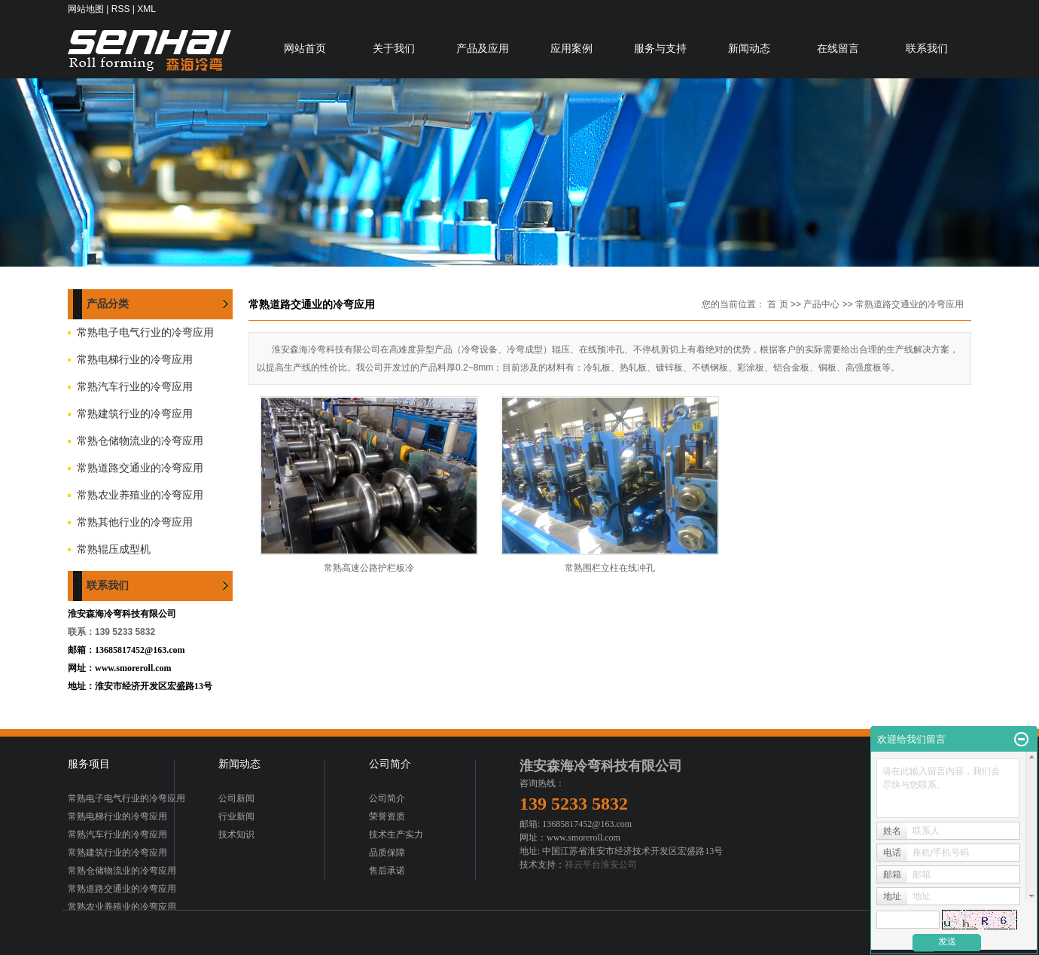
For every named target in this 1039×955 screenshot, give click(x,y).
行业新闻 (236, 816)
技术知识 (236, 834)
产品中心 (821, 304)
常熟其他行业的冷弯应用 (135, 522)
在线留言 (838, 48)
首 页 (777, 304)
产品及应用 (482, 48)
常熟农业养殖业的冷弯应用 (140, 495)
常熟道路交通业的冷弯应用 (140, 468)
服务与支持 (660, 48)
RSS (120, 9)
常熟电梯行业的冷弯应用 (135, 359)
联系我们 (927, 48)
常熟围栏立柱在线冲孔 (610, 568)
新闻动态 (749, 48)
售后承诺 (387, 870)
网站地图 (86, 9)
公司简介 (387, 798)
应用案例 (571, 48)
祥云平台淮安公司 (601, 864)
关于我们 (394, 48)
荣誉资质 (387, 816)
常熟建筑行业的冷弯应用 (135, 414)
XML (146, 9)
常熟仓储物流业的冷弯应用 (140, 441)
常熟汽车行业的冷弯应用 (135, 386)
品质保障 (387, 852)
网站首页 (305, 48)
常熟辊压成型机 (114, 549)
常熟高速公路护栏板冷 (369, 568)
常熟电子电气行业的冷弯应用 (145, 332)
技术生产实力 (396, 834)
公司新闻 (236, 798)
